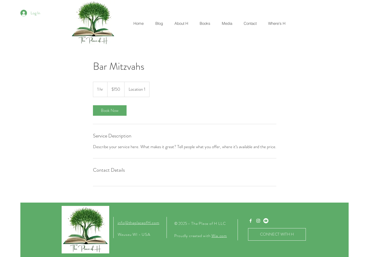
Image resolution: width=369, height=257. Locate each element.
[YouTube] (265, 220)
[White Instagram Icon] (258, 220)
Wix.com (219, 236)
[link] (110, 110)
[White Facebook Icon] (250, 220)
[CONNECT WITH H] (277, 234)
